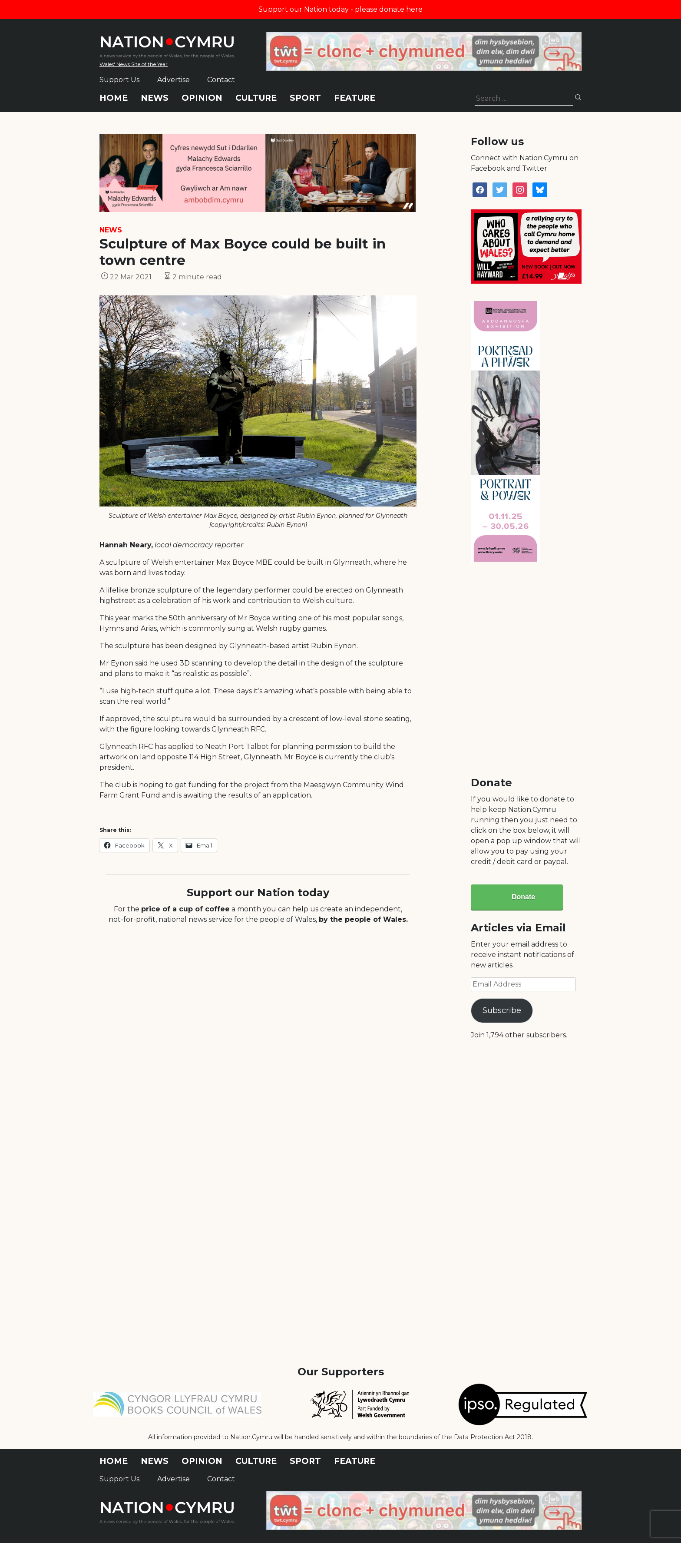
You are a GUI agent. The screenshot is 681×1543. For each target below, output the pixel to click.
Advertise (173, 80)
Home (113, 98)
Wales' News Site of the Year (133, 64)
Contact (221, 80)
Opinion (202, 98)
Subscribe (502, 1010)
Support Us (119, 80)
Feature (354, 98)
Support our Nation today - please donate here (340, 9)
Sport (305, 98)
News (155, 98)
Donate (523, 897)
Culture (256, 98)
